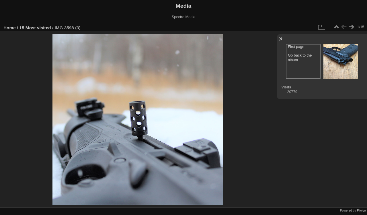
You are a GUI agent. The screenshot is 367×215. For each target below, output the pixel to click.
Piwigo (361, 210)
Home (9, 27)
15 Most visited (35, 27)
